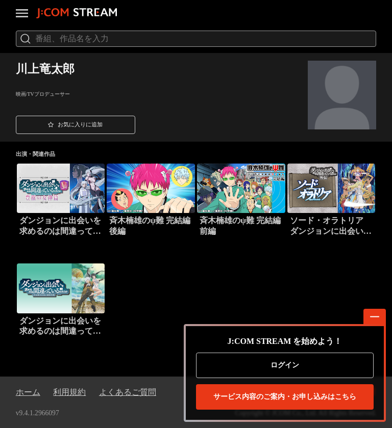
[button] (75, 125)
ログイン (285, 365)
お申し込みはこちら (284, 397)
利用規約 (69, 392)
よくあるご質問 (127, 392)
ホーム (28, 392)
